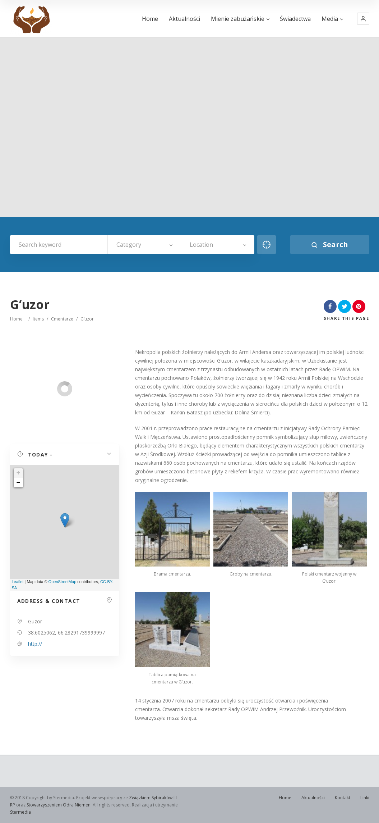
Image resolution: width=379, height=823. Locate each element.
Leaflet (18, 581)
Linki (364, 798)
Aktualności (184, 19)
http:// (35, 643)
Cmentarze (62, 319)
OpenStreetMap (62, 581)
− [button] (18, 482)
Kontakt (342, 798)
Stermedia (20, 812)
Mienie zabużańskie (240, 19)
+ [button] (18, 473)
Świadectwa (295, 19)
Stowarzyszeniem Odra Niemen (59, 805)
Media (332, 19)
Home (150, 19)
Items (38, 319)
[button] (363, 19)
